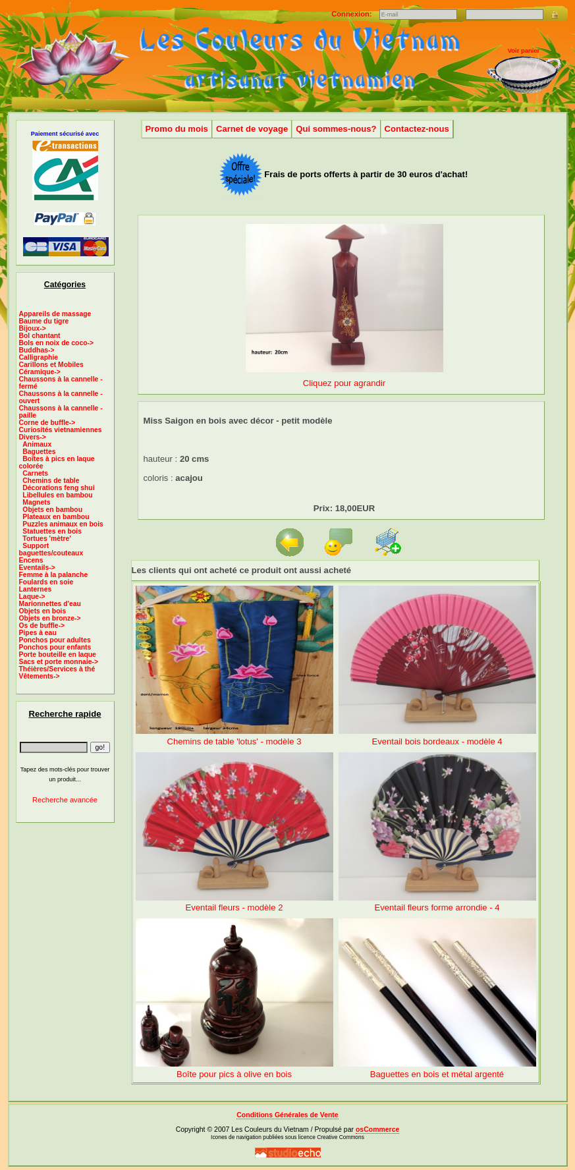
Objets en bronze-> (50, 618)
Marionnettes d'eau (50, 603)
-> (32, 437)
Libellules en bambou (57, 495)
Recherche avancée (64, 800)
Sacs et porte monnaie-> (59, 661)
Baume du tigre (44, 321)
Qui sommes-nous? (336, 129)
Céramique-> (40, 372)
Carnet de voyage (252, 129)
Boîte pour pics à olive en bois (234, 1074)
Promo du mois (177, 129)
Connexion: (352, 14)
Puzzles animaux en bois (62, 524)
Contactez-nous (417, 129)
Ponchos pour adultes (55, 640)
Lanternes (35, 589)
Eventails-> (37, 567)
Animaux (36, 444)
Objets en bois (43, 611)
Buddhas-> (37, 350)
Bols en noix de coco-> (56, 343)
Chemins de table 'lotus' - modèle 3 (234, 741)
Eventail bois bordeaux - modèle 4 (436, 741)
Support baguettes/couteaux (51, 549)
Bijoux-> (32, 328)
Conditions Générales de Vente (287, 1115)
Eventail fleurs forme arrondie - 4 (436, 907)
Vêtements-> (39, 676)
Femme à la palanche (53, 574)
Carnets (35, 473)
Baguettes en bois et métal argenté (437, 1074)
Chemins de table (50, 480)
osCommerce (377, 1129)
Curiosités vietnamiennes (60, 429)
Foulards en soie (46, 582)
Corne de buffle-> (47, 422)
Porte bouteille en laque (57, 654)
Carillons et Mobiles (51, 364)
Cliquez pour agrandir (344, 378)
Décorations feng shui (58, 487)
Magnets (36, 502)
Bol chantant (40, 335)
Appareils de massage (55, 314)
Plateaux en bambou (55, 516)
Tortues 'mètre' (46, 538)
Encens (31, 560)
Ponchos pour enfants (55, 647)
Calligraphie (39, 357)
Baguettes (38, 451)
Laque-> (32, 596)
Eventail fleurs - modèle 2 (234, 907)
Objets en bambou (52, 509)
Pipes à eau (38, 632)
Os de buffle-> (42, 625)
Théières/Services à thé (57, 669)
